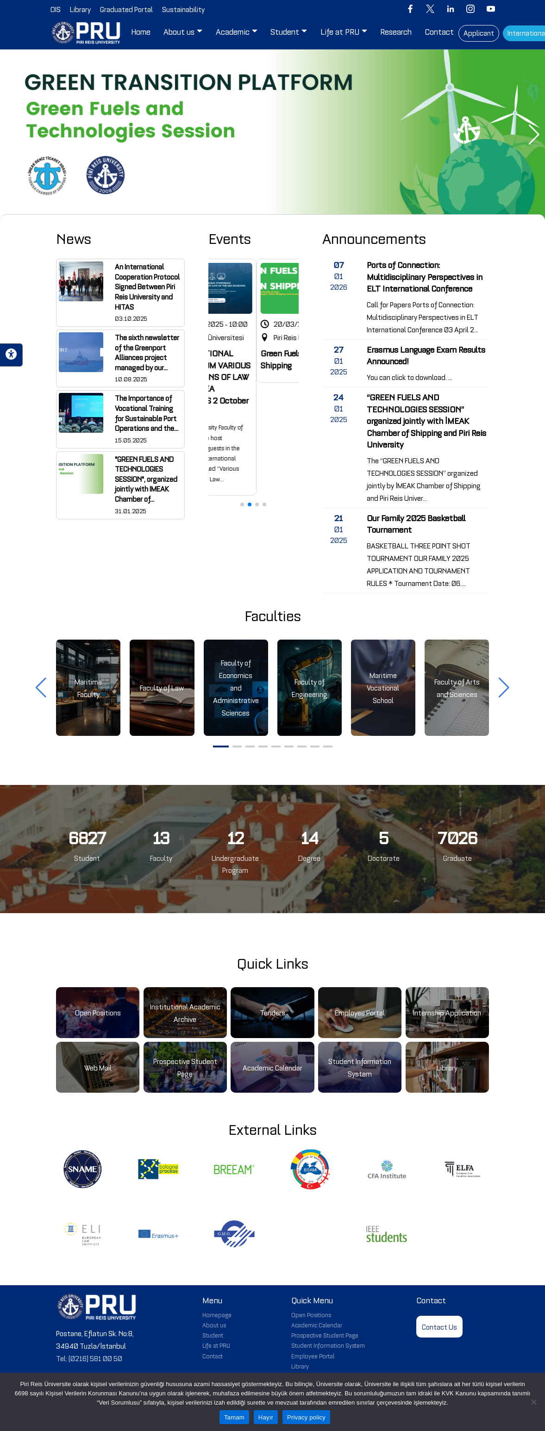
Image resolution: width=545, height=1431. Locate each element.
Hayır (265, 1417)
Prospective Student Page (324, 1335)
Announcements (374, 238)
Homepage (217, 1314)
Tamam (234, 1417)
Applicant (479, 32)
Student (212, 1335)
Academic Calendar (316, 1324)
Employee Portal (312, 1355)
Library (300, 1366)
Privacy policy (306, 1417)
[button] (11, 134)
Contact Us (439, 1326)
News (73, 238)
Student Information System (328, 1345)
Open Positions (311, 1314)
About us (214, 1324)
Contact (212, 1355)
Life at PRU (216, 1345)
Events (229, 238)
